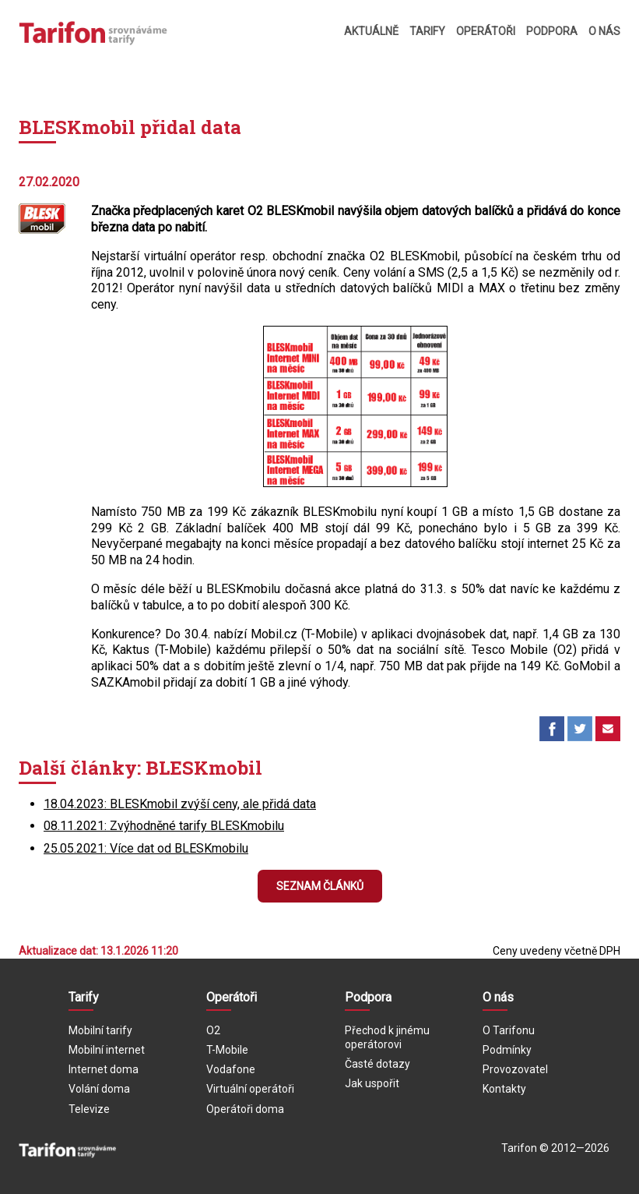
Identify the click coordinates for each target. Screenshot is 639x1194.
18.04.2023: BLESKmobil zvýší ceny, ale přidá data (180, 804)
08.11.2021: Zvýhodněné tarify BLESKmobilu (164, 825)
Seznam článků (319, 886)
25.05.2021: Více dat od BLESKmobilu (146, 848)
